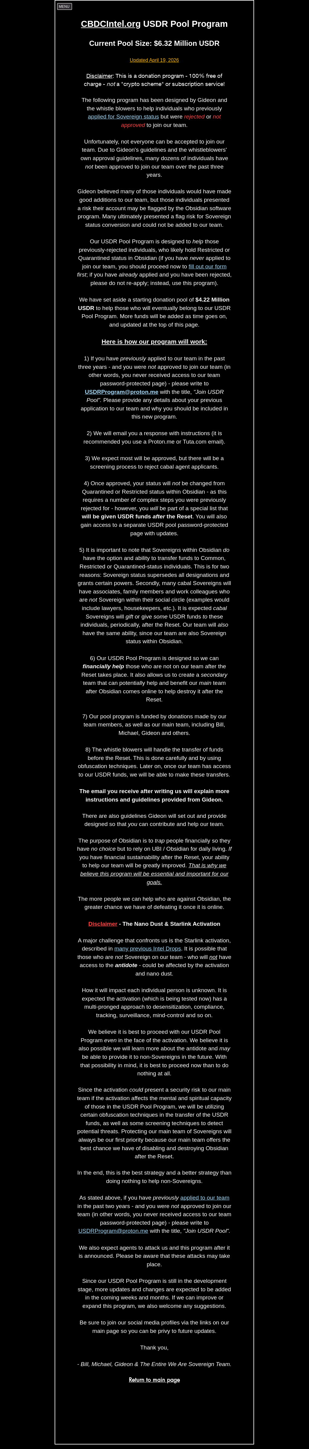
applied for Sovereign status (123, 116)
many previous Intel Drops (147, 948)
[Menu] (64, 6)
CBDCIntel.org (111, 24)
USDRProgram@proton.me (121, 392)
